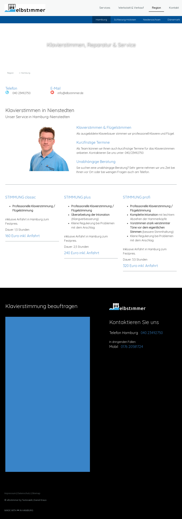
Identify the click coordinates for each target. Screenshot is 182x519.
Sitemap (36, 493)
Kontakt (174, 7)
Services (104, 7)
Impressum (10, 493)
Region (156, 7)
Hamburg (101, 19)
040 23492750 (21, 93)
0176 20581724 (132, 346)
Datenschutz (24, 493)
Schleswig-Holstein (125, 19)
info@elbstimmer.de (70, 93)
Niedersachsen (151, 19)
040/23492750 (134, 153)
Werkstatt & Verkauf (131, 7)
